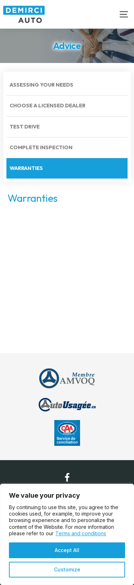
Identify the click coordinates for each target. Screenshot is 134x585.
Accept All (67, 550)
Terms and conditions (80, 533)
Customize (67, 569)
